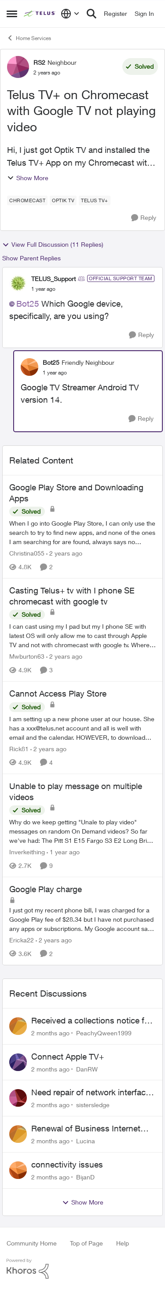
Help (122, 1243)
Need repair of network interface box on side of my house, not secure (90, 1092)
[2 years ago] (64, 553)
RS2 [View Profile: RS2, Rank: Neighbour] (39, 62)
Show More (27, 178)
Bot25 (27, 303)
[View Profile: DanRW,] (18, 1062)
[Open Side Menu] (12, 13)
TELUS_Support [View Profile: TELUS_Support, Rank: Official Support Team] (53, 278)
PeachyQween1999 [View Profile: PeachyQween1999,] (104, 1033)
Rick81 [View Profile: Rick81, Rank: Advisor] (19, 748)
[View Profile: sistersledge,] (18, 1098)
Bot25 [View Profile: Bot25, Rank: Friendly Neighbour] (51, 362)
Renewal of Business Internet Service (85, 1128)
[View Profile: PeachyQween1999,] (18, 1026)
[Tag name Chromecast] (27, 200)
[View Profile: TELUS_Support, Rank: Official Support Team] (18, 283)
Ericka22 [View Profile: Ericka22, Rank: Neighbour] (21, 940)
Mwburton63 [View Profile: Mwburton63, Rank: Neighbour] (26, 656)
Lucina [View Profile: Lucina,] (85, 1141)
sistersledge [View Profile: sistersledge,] (93, 1104)
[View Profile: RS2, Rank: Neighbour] (18, 67)
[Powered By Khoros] (82, 1269)
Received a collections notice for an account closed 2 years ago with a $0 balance (91, 1021)
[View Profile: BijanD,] (18, 1170)
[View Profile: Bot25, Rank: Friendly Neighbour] (29, 367)
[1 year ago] (63, 851)
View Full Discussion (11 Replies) (52, 244)
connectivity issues (67, 1164)
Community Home (32, 1243)
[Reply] (143, 218)
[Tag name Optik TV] (63, 200)
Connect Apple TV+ (67, 1056)
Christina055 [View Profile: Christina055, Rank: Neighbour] (26, 553)
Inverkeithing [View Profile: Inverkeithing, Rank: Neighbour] (27, 852)
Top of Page (86, 1243)
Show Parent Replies (31, 258)
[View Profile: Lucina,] (18, 1134)
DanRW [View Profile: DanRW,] (87, 1068)
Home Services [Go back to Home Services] (29, 37)
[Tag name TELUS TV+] (94, 200)
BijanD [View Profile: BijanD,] (85, 1177)
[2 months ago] (50, 1033)
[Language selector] (70, 13)
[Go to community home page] (40, 14)
